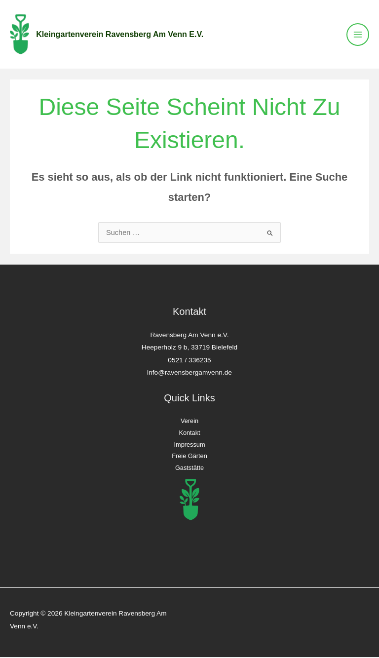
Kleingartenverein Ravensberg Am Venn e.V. (122, 35)
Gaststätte (189, 469)
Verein (189, 422)
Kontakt (189, 434)
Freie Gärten (189, 457)
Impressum (189, 446)
